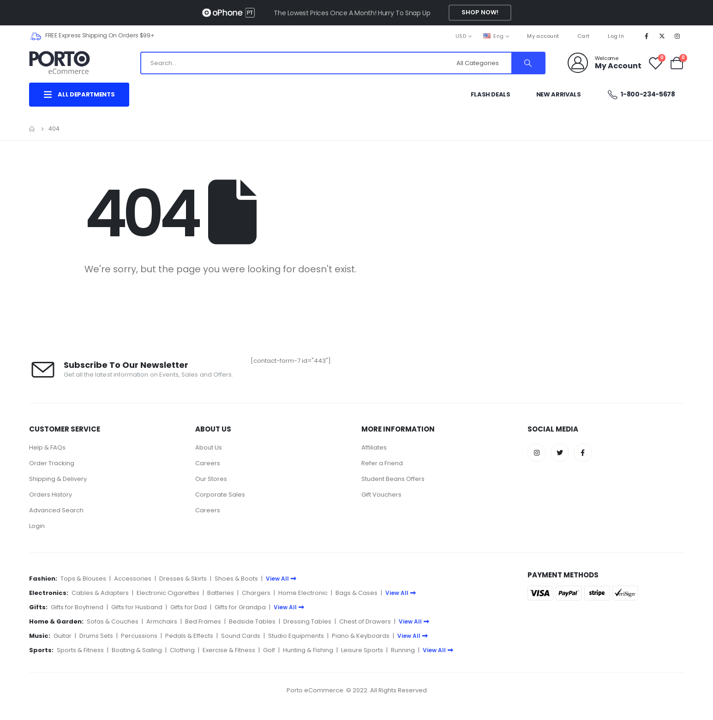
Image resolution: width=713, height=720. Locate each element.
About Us (208, 447)
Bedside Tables (252, 621)
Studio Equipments (296, 635)
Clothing (182, 650)
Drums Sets (96, 635)
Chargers (256, 592)
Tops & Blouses (83, 578)
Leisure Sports (362, 650)
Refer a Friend (382, 463)
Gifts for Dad (188, 607)
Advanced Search (56, 510)
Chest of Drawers (365, 621)
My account (543, 36)
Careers (207, 463)
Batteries (220, 592)
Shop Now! (479, 12)
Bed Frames (203, 621)
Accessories (132, 578)
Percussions (139, 635)
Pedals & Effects (189, 635)
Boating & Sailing (137, 650)
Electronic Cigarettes (168, 592)
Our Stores (211, 478)
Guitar (63, 635)
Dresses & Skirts (183, 578)
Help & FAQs (47, 447)
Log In (616, 36)
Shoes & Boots (236, 578)
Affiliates (374, 447)
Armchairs (161, 621)
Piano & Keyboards (360, 635)
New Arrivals (558, 94)
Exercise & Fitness (229, 650)
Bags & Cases (356, 592)
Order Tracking (51, 463)
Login (37, 526)
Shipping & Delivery (58, 478)
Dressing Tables (307, 621)
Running (403, 650)
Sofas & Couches (112, 621)
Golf (269, 650)
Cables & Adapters (100, 592)
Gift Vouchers (381, 494)
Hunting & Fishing (308, 650)
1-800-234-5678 (641, 94)
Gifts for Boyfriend (77, 607)
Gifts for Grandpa (240, 607)
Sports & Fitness (80, 650)
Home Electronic (303, 592)
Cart (583, 36)
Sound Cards (240, 635)
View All (281, 578)
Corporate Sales (220, 494)
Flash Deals (490, 94)
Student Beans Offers (393, 478)
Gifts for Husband (136, 607)
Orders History (50, 494)
